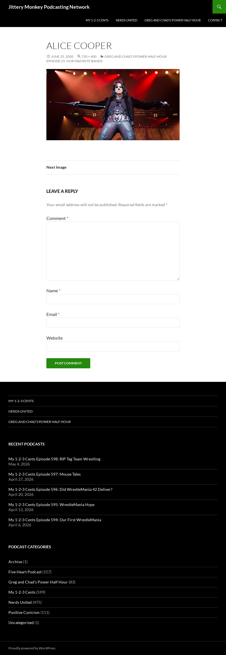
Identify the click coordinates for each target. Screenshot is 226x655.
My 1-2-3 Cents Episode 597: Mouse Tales (44, 474)
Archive (15, 561)
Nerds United (126, 20)
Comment (57, 218)
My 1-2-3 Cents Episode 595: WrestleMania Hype (51, 504)
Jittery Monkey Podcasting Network (49, 7)
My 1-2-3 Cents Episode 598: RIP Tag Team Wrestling (54, 458)
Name (53, 290)
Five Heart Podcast (25, 571)
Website (54, 337)
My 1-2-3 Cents (97, 20)
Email (53, 314)
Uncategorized (21, 622)
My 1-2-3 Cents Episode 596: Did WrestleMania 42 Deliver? (60, 489)
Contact (215, 20)
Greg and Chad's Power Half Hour (38, 582)
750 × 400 (89, 56)
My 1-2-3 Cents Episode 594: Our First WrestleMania (54, 519)
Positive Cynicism (24, 612)
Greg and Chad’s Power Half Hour (172, 20)
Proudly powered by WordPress (31, 648)
